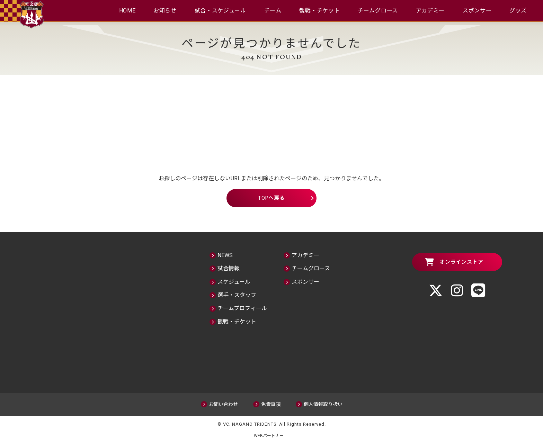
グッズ (519, 10)
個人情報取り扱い (323, 403)
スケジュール (233, 281)
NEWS (225, 254)
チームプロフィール (242, 308)
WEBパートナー (271, 435)
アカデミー (430, 10)
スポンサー (477, 10)
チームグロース (378, 10)
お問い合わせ (223, 403)
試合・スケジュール (220, 10)
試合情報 (228, 268)
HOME (126, 10)
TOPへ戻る (271, 198)
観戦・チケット (320, 10)
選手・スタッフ (236, 294)
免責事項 (271, 403)
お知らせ (164, 10)
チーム (273, 10)
